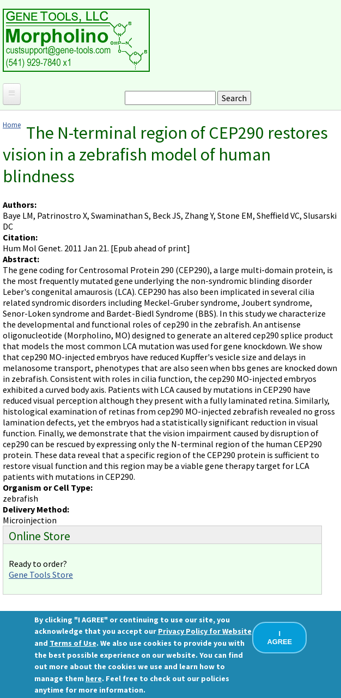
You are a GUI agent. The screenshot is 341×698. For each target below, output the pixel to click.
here (94, 678)
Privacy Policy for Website (205, 631)
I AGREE (280, 637)
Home (12, 124)
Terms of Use (73, 643)
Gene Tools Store (41, 574)
